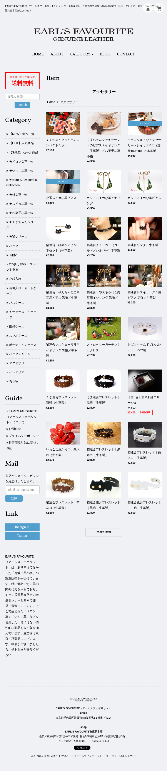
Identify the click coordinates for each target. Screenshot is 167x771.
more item (104, 532)
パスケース (16, 302)
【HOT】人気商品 (21, 143)
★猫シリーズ (18, 236)
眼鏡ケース (16, 326)
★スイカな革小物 (21, 203)
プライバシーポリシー (24, 436)
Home (51, 102)
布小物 (13, 381)
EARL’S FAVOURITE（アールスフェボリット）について (21, 417)
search (22, 105)
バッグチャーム (19, 354)
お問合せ (15, 429)
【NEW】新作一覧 (22, 134)
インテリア (16, 372)
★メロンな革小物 (21, 161)
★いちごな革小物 (21, 170)
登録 (14, 498)
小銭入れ (15, 278)
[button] (82, 54)
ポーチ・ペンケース (23, 344)
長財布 (13, 255)
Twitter (22, 536)
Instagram (22, 527)
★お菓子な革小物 (21, 213)
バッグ (13, 246)
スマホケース (18, 335)
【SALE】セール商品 (23, 152)
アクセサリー (18, 363)
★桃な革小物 (18, 194)
